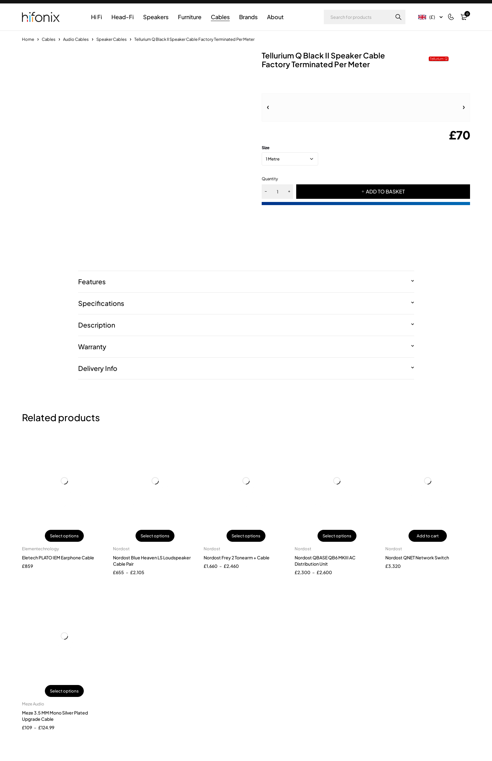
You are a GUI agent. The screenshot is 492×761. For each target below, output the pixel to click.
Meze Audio (33, 703)
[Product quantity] (277, 191)
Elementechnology (40, 548)
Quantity (270, 178)
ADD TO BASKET (385, 191)
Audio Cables (76, 39)
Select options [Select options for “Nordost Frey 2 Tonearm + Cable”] (246, 535)
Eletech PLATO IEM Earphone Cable (58, 557)
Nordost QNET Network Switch (417, 557)
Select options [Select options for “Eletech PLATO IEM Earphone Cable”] (64, 535)
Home (28, 39)
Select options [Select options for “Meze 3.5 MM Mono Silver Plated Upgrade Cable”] (64, 690)
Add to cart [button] (428, 535)
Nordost (121, 548)
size (266, 147)
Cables (49, 39)
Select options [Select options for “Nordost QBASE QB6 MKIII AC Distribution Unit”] (337, 535)
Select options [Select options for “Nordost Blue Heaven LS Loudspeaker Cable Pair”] (155, 535)
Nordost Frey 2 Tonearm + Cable (237, 557)
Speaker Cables (111, 39)
